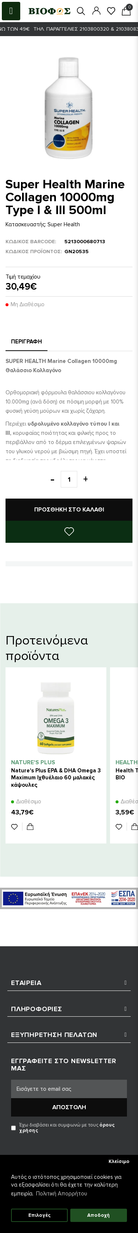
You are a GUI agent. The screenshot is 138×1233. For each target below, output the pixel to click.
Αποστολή (69, 1107)
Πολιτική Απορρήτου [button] (61, 1193)
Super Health (63, 224)
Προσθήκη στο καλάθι (69, 509)
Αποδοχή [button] (98, 1215)
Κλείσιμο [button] (119, 1161)
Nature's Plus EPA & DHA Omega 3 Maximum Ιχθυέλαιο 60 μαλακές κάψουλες (56, 777)
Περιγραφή (26, 341)
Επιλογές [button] (39, 1215)
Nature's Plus (33, 762)
